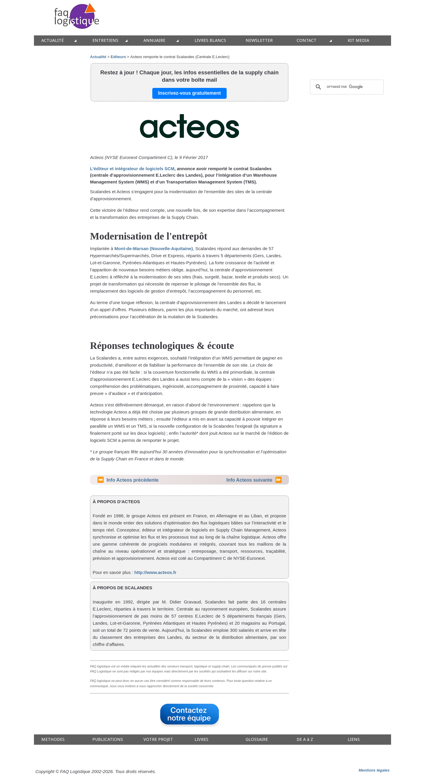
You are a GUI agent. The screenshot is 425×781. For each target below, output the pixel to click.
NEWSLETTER (259, 40)
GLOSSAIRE (257, 739)
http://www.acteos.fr (155, 572)
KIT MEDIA (358, 40)
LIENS (354, 739)
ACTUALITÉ (52, 40)
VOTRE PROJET (158, 739)
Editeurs (118, 57)
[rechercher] (346, 87)
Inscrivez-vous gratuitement (189, 93)
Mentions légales (374, 770)
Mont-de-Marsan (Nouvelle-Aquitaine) (154, 248)
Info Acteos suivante (249, 480)
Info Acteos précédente (132, 480)
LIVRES (201, 739)
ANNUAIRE (154, 40)
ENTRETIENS (105, 40)
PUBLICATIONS (107, 739)
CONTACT (306, 40)
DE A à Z (305, 739)
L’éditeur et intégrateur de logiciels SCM (132, 168)
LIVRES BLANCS (210, 40)
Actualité (98, 57)
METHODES (53, 739)
